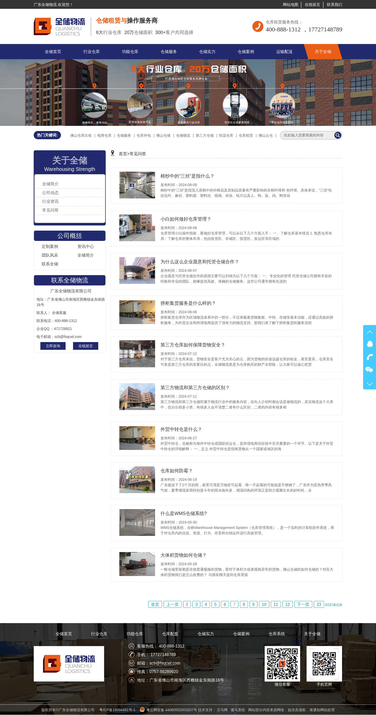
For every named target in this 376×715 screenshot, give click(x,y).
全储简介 (50, 184)
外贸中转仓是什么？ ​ (181, 429)
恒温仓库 (226, 135)
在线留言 (312, 4)
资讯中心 (85, 246)
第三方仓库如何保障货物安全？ (192, 344)
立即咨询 (53, 346)
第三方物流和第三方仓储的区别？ (195, 387)
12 (287, 604)
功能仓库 (135, 634)
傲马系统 (238, 710)
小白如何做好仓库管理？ (185, 219)
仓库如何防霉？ (176, 470)
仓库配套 (170, 634)
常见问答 (50, 210)
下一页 (303, 604)
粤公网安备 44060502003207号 (171, 710)
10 (264, 604)
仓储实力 (206, 634)
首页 (155, 604)
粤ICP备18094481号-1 (117, 710)
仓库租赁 (246, 135)
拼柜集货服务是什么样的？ (188, 303)
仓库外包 (144, 135)
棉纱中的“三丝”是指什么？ (187, 176)
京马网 (222, 710)
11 (276, 604)
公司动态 (50, 192)
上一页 (172, 604)
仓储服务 (124, 135)
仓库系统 (276, 634)
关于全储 (312, 634)
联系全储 (50, 264)
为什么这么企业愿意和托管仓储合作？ (199, 261)
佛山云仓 (265, 135)
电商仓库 (104, 135)
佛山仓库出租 (81, 135)
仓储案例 (241, 634)
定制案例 (50, 246)
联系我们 (334, 4)
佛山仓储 (163, 135)
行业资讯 (50, 201)
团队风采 (50, 255)
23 (319, 604)
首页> (124, 154)
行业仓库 (99, 634)
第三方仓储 (205, 135)
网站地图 (290, 4)
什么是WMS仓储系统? (183, 513)
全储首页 (64, 634)
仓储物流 (183, 135)
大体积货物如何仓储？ (183, 555)
